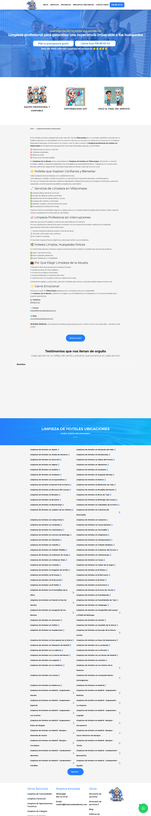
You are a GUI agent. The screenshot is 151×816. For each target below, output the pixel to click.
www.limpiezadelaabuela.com (41, 319)
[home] (33, 5)
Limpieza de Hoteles (36, 795)
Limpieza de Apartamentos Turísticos (39, 784)
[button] (54, 5)
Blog (91, 788)
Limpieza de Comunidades (39, 773)
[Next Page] (75, 750)
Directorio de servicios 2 (95, 782)
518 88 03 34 (117, 5)
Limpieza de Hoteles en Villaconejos (49, 128)
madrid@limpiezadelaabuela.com (43, 311)
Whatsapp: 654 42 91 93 (62, 774)
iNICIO (45, 5)
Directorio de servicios (95, 774)
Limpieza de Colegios (37, 790)
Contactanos (102, 5)
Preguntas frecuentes (83, 5)
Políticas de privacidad (94, 794)
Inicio (32, 128)
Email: (71, 782)
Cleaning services (35, 800)
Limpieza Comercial (36, 778)
